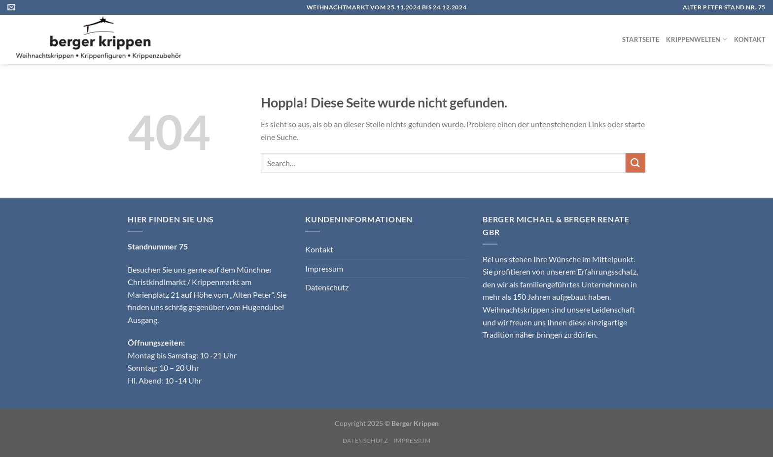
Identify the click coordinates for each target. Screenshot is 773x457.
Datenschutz (327, 287)
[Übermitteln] (635, 163)
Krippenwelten (696, 39)
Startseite (641, 39)
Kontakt (750, 39)
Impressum (324, 268)
